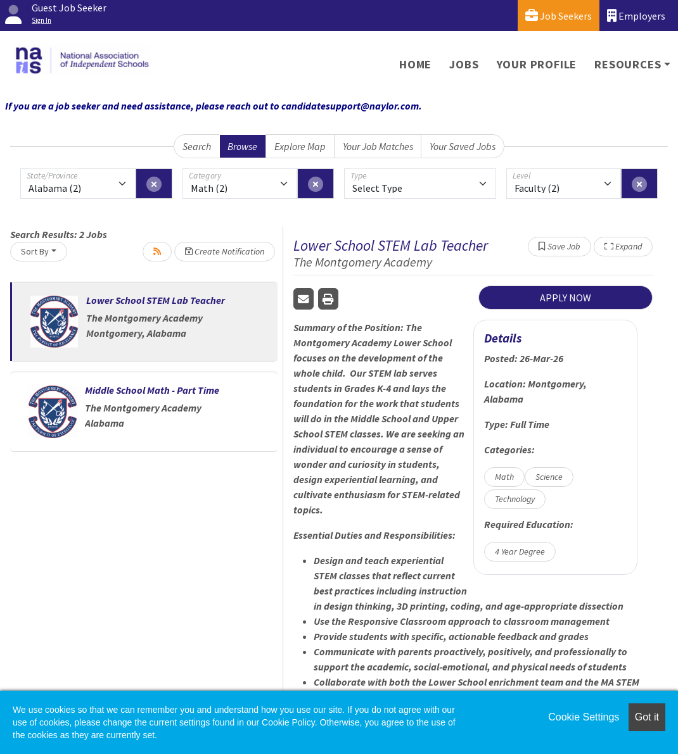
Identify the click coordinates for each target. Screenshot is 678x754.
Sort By (35, 251)
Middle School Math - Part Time (152, 390)
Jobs (463, 64)
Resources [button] (627, 64)
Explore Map (300, 146)
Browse (242, 146)
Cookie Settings (583, 717)
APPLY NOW (565, 297)
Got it (647, 717)
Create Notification (224, 251)
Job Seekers (558, 15)
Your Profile (537, 64)
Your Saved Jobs (463, 146)
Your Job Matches (378, 146)
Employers (636, 15)
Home (415, 64)
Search (196, 146)
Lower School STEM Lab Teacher (155, 300)
